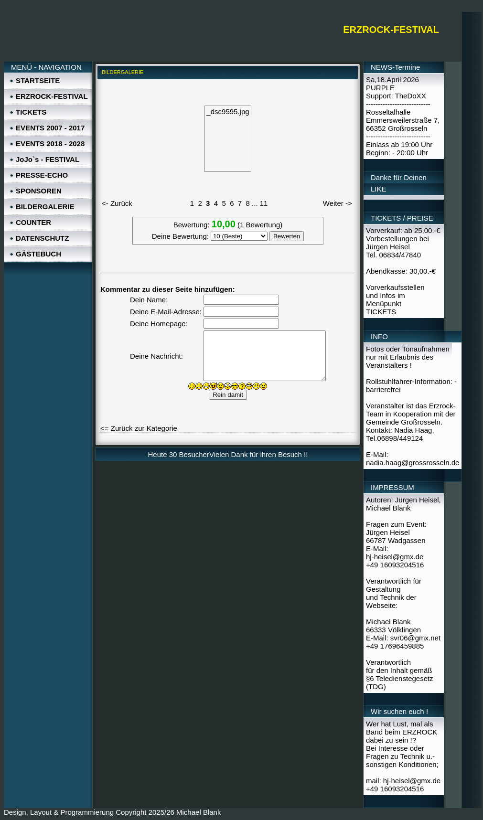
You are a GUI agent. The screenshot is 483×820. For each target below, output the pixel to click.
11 (264, 203)
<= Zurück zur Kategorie (138, 428)
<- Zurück (117, 203)
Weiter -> (337, 203)
